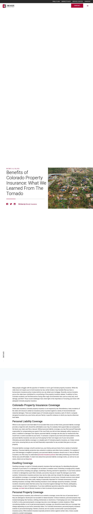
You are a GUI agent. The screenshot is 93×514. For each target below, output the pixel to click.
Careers (87, 1)
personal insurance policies (46, 455)
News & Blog (13, 169)
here (30, 459)
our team (22, 488)
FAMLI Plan (56, 1)
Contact (77, 5)
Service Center (78, 1)
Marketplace (66, 1)
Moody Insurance (31, 204)
